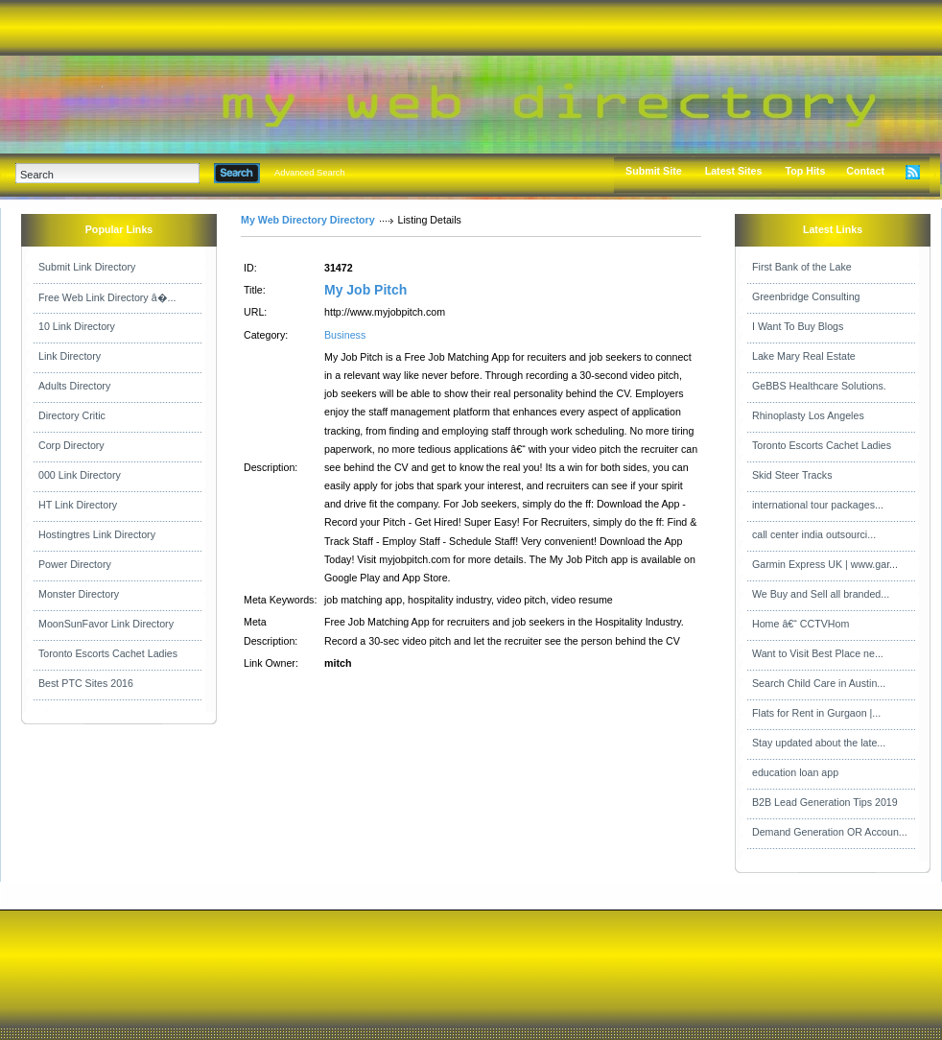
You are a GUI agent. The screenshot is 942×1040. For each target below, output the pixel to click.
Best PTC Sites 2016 (85, 683)
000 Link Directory (79, 475)
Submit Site (653, 171)
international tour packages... (817, 504)
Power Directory (74, 564)
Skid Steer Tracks (792, 475)
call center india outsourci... (814, 534)
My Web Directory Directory (308, 219)
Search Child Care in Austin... (818, 683)
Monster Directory (78, 594)
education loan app (795, 772)
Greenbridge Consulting (806, 296)
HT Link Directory (77, 504)
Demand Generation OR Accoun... (829, 832)
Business (344, 335)
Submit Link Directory (86, 266)
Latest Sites (734, 171)
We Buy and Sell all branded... (820, 594)
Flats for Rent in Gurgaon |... (816, 713)
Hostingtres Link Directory (96, 534)
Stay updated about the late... (818, 742)
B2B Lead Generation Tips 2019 (825, 802)
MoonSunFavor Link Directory (106, 623)
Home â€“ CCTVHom (800, 623)
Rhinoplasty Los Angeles (808, 415)
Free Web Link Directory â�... (107, 297)
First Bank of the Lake (802, 266)
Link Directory (69, 356)
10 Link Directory (76, 326)
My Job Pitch (365, 289)
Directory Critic (72, 415)
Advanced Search (309, 172)
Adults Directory (74, 385)
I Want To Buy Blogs (797, 326)
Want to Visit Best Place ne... (817, 653)
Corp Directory (71, 445)
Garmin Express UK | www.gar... (825, 564)
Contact (865, 171)
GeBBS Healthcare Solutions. (819, 385)
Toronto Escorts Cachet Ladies (107, 653)
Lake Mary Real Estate (804, 356)
